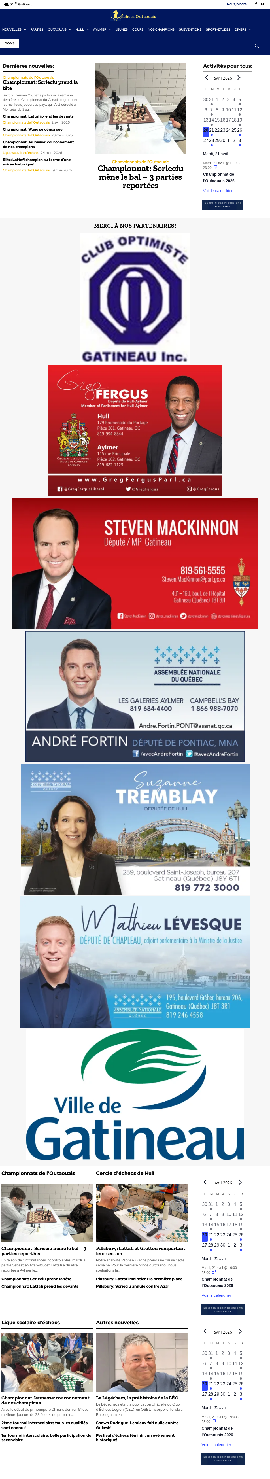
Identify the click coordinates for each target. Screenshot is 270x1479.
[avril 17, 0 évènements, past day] (228, 122)
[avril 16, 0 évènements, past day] (223, 122)
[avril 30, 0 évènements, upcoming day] (223, 142)
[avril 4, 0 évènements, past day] (234, 102)
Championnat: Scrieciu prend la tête (38, 85)
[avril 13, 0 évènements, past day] (206, 122)
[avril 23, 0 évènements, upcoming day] (223, 132)
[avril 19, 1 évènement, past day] (240, 122)
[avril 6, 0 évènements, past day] (206, 112)
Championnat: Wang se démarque (33, 128)
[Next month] (239, 77)
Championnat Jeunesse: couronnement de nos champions (38, 144)
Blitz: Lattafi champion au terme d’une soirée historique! (37, 161)
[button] (256, 45)
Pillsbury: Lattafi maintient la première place (139, 1279)
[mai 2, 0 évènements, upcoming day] (234, 142)
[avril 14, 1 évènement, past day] (211, 122)
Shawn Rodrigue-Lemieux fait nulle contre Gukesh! (137, 1426)
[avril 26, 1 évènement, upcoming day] (240, 132)
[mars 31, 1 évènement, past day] (211, 102)
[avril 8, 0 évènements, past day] (217, 112)
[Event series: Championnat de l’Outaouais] (215, 168)
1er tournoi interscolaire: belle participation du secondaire (46, 1438)
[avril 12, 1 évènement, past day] (240, 112)
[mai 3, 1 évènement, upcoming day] (240, 142)
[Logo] (133, 15)
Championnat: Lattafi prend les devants (38, 116)
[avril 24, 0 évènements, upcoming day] (228, 132)
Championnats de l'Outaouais (28, 78)
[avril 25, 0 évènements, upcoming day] (234, 132)
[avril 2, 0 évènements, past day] (223, 102)
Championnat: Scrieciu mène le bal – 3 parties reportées (141, 176)
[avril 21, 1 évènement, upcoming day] (211, 132)
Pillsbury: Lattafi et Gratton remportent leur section (140, 1251)
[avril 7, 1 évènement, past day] (211, 112)
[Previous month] (206, 77)
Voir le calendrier (218, 191)
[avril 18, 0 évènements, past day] (234, 122)
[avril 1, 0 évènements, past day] (217, 102)
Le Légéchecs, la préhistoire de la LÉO (137, 1398)
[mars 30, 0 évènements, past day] (206, 102)
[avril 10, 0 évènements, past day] (228, 112)
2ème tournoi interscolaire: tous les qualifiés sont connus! (44, 1426)
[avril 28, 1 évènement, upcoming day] (211, 142)
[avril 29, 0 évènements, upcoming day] (217, 142)
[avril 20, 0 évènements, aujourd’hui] (206, 132)
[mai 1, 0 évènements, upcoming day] (228, 142)
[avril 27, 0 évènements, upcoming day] (206, 142)
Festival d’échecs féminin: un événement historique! (135, 1438)
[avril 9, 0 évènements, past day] (223, 112)
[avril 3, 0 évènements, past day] (228, 102)
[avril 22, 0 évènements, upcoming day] (217, 132)
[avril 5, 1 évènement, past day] (240, 102)
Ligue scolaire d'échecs (21, 152)
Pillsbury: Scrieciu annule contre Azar (132, 1286)
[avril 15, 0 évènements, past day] (217, 122)
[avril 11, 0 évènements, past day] (234, 112)
